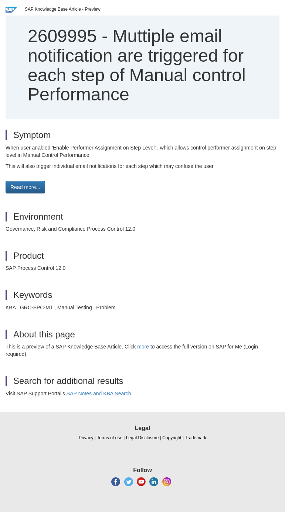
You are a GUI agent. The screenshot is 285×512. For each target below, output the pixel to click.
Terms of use (109, 437)
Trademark (195, 437)
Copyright (171, 437)
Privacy (86, 437)
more (143, 347)
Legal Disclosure (142, 437)
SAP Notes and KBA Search (99, 393)
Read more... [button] (25, 187)
